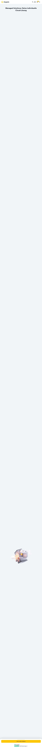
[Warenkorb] (37, 2)
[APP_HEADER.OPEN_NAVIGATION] (39, 2)
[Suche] (33, 2)
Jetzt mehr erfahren (21, 741)
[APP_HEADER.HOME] (5, 2)
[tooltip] (35, 2)
